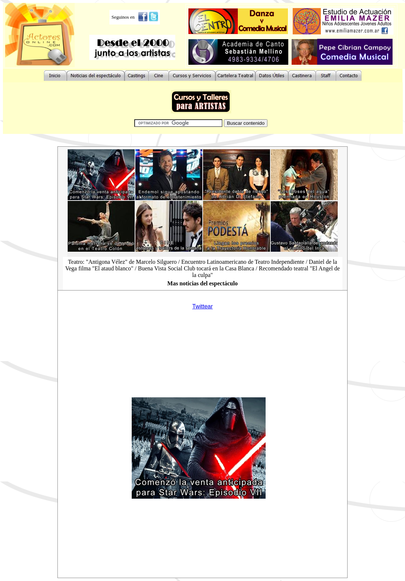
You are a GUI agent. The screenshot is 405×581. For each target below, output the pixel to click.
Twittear (202, 306)
